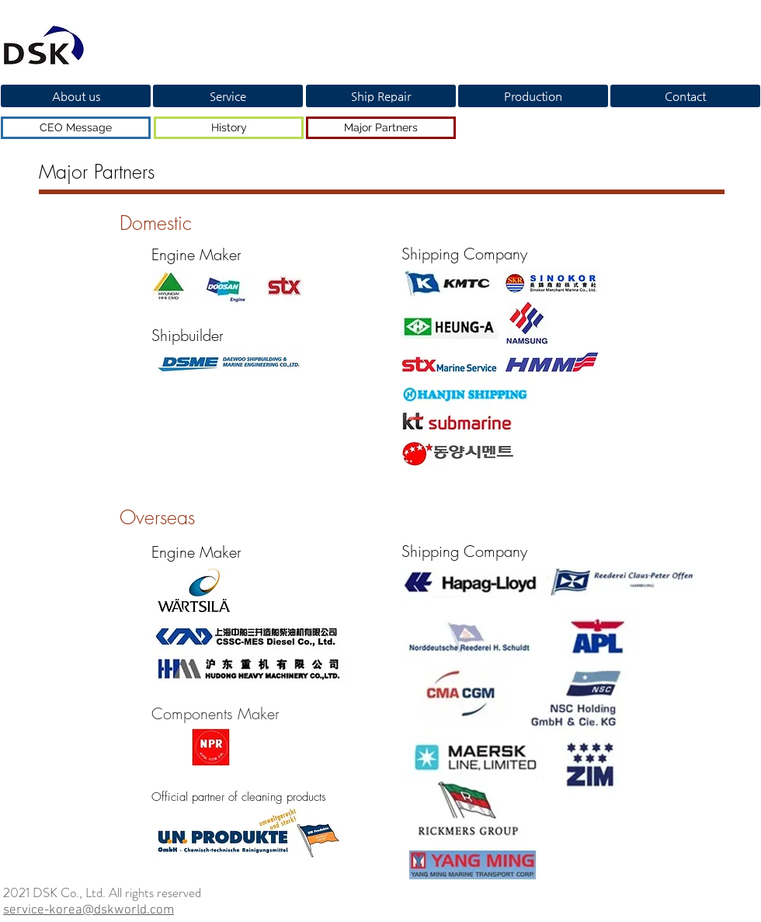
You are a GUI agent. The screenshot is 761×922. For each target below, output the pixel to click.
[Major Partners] (381, 128)
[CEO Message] (76, 128)
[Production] (533, 96)
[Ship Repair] (381, 96)
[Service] (228, 96)
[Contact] (685, 96)
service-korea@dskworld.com (88, 910)
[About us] (76, 96)
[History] (229, 128)
